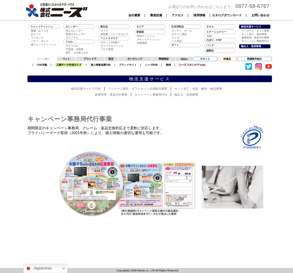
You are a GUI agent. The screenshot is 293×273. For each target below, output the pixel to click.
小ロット (205, 58)
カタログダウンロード (227, 15)
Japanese (38, 268)
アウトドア (90, 58)
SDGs (184, 59)
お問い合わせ (260, 15)
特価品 (227, 58)
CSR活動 (42, 64)
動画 (168, 64)
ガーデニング (134, 58)
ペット (66, 58)
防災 (111, 58)
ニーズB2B (151, 64)
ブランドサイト (128, 64)
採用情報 (199, 15)
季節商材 (164, 58)
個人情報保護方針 (101, 64)
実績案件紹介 (254, 58)
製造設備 (156, 15)
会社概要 (134, 15)
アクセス (178, 15)
